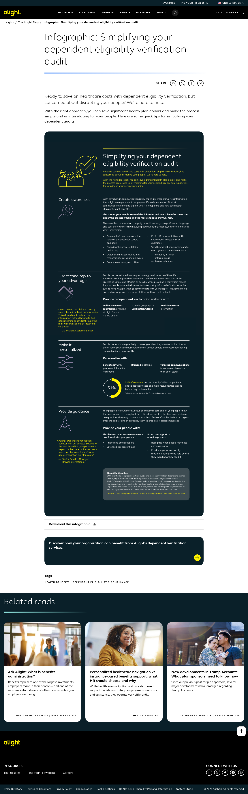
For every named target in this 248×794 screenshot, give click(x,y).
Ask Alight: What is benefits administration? (31, 674)
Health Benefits (57, 582)
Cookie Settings (106, 789)
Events (125, 12)
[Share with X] (182, 83)
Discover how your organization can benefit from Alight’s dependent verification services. (118, 546)
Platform (65, 12)
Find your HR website (193, 3)
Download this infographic (72, 524)
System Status (184, 789)
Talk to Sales (230, 12)
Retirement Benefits (32, 716)
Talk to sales (12, 773)
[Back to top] (241, 731)
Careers (68, 773)
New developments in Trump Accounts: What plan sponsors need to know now (204, 674)
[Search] (175, 12)
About (161, 12)
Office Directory (13, 789)
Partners (143, 12)
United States (231, 3)
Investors (168, 3)
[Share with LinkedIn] (173, 83)
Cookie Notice (84, 789)
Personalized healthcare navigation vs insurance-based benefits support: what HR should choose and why (123, 676)
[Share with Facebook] (191, 83)
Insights (107, 12)
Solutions (87, 12)
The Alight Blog (28, 22)
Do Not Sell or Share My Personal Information (145, 789)
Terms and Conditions (38, 789)
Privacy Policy (64, 789)
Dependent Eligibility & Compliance (101, 582)
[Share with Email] (200, 83)
